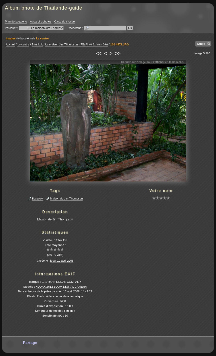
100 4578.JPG (119, 44)
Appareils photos (40, 21)
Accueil (10, 44)
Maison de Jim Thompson (66, 198)
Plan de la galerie (16, 21)
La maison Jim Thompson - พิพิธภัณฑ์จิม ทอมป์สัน (76, 44)
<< (98, 53)
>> (117, 53)
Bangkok (37, 44)
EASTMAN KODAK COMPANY (61, 281)
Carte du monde (64, 21)
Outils (201, 43)
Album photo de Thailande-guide (43, 8)
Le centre (42, 38)
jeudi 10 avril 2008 (61, 260)
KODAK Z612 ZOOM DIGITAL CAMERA (61, 286)
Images (11, 38)
